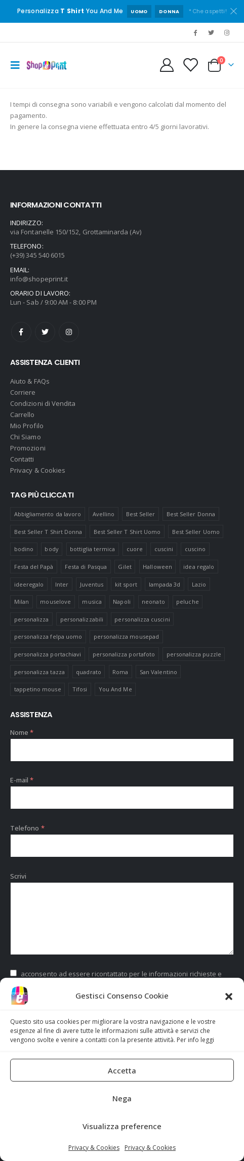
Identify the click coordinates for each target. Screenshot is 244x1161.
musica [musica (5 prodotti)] (91, 601)
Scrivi (18, 876)
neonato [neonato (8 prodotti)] (153, 601)
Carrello (22, 414)
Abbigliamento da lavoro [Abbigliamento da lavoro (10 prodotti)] (48, 514)
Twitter (45, 332)
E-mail (22, 779)
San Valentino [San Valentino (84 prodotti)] (158, 672)
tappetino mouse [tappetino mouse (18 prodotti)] (37, 689)
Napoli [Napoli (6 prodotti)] (121, 601)
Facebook (21, 332)
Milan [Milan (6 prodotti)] (21, 601)
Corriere (23, 392)
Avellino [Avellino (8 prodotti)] (104, 514)
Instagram (69, 332)
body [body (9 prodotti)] (51, 549)
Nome (21, 732)
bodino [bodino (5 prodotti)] (23, 549)
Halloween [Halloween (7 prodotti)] (157, 566)
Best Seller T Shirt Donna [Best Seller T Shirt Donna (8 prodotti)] (48, 531)
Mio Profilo (27, 425)
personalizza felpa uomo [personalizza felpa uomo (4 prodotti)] (48, 636)
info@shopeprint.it (39, 278)
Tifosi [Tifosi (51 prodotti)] (79, 689)
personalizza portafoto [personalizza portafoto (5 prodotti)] (124, 654)
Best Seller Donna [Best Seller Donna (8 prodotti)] (191, 514)
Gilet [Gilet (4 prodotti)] (124, 566)
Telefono (27, 828)
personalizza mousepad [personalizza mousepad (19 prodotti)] (126, 636)
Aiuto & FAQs (30, 381)
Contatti (22, 459)
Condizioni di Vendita (42, 403)
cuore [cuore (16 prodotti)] (135, 549)
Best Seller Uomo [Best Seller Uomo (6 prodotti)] (196, 531)
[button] (229, 995)
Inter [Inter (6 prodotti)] (61, 584)
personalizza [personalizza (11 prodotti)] (31, 619)
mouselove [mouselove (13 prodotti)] (55, 601)
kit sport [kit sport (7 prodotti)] (126, 584)
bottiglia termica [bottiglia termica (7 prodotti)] (92, 549)
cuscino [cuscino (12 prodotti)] (195, 549)
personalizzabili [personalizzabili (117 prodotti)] (81, 619)
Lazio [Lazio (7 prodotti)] (199, 584)
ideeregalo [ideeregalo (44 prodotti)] (29, 584)
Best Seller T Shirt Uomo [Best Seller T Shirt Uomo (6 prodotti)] (127, 531)
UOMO (139, 11)
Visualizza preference (122, 1126)
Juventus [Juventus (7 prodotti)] (92, 584)
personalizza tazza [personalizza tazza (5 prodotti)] (39, 672)
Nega (122, 1098)
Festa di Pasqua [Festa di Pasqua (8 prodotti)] (86, 566)
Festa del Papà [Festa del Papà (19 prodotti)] (34, 566)
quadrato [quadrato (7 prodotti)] (88, 672)
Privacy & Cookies (93, 1147)
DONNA (169, 11)
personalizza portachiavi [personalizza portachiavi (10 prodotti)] (48, 654)
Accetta (122, 1070)
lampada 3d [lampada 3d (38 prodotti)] (165, 584)
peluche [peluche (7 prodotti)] (187, 601)
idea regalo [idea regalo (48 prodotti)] (198, 566)
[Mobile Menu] (18, 65)
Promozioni (28, 447)
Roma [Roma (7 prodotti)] (120, 672)
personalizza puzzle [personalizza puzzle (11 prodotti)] (194, 654)
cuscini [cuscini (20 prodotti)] (163, 549)
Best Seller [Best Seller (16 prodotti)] (140, 514)
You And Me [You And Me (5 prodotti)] (115, 689)
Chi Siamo (25, 436)
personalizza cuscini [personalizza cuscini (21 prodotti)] (142, 619)
